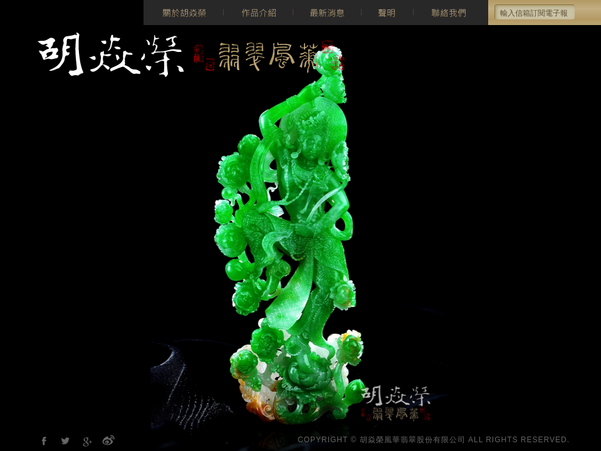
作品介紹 (258, 12)
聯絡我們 (450, 12)
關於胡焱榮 (183, 12)
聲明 (387, 12)
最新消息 (327, 12)
